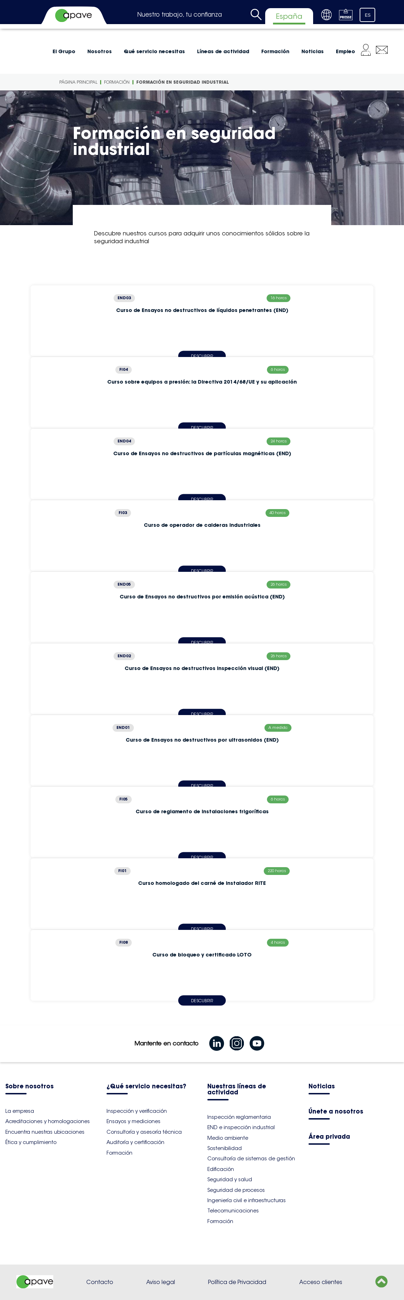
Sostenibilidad (224, 1148)
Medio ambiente (227, 1138)
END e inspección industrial (241, 1127)
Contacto (99, 1282)
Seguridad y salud (229, 1179)
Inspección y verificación (137, 1111)
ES (368, 15)
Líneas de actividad (223, 51)
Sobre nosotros (29, 1086)
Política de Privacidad (237, 1282)
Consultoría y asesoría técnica (144, 1132)
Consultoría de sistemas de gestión (251, 1158)
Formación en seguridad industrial (182, 82)
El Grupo (64, 51)
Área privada (329, 1137)
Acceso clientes (320, 1282)
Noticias (312, 51)
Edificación (220, 1169)
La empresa (19, 1111)
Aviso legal (160, 1282)
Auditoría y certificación (135, 1142)
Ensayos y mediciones (133, 1121)
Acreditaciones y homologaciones (47, 1121)
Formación (275, 51)
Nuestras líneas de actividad (236, 1089)
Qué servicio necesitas (154, 51)
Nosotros (99, 51)
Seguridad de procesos (236, 1190)
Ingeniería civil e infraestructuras (246, 1200)
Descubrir (202, 1000)
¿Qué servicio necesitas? (146, 1086)
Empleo (345, 51)
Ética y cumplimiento (30, 1142)
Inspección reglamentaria (239, 1117)
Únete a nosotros (336, 1112)
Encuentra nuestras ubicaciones (44, 1132)
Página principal (78, 82)
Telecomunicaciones (233, 1210)
